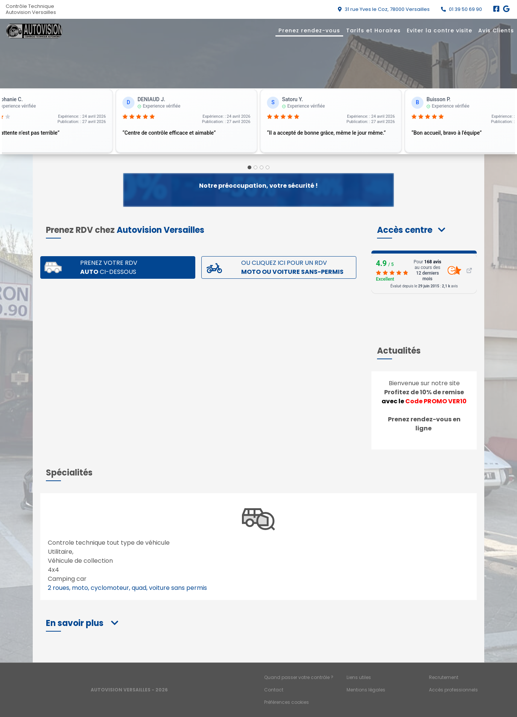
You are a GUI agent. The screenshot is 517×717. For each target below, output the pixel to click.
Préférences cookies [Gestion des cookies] (286, 702)
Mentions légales (366, 690)
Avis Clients (496, 30)
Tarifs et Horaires (373, 30)
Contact (273, 690)
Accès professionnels (453, 690)
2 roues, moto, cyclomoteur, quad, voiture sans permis (127, 587)
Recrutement (443, 677)
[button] (411, 230)
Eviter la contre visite (439, 30)
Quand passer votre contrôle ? (298, 677)
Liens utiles (359, 677)
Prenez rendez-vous (309, 30)
